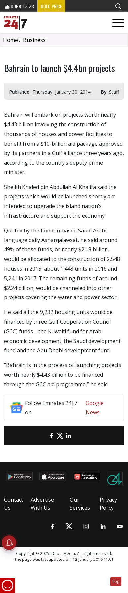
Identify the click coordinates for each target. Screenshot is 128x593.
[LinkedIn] (68, 435)
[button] (118, 6)
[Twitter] (60, 435)
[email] (42, 435)
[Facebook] (51, 435)
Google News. (95, 407)
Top (116, 581)
